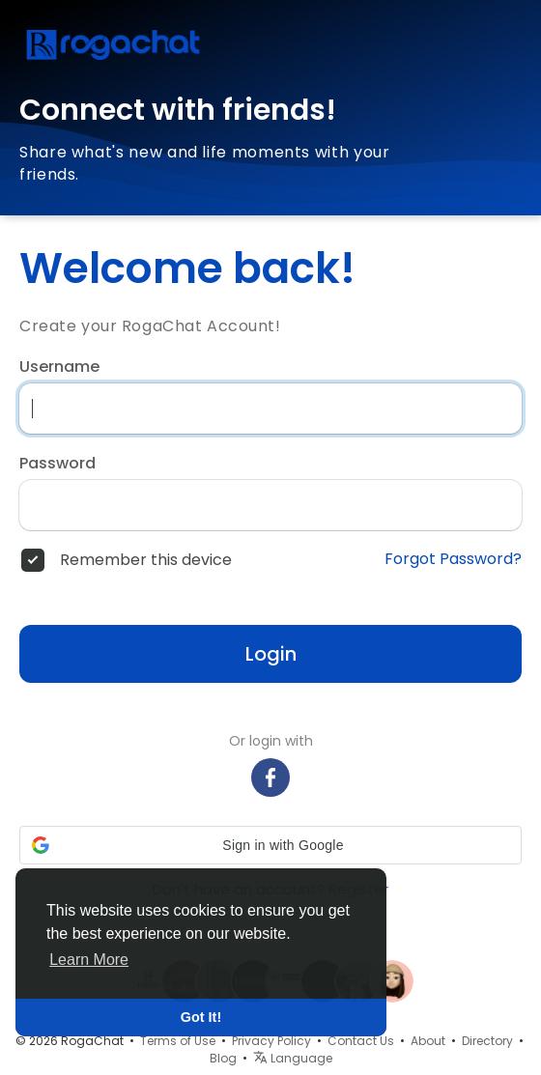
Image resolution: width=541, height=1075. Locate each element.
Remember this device (146, 560)
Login (271, 653)
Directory (487, 1041)
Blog (223, 1058)
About (428, 1041)
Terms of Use (177, 1041)
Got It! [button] (201, 1017)
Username (59, 367)
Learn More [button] (88, 959)
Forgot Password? (453, 559)
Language (292, 1058)
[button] (270, 845)
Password (57, 463)
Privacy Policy (271, 1041)
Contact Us (360, 1041)
